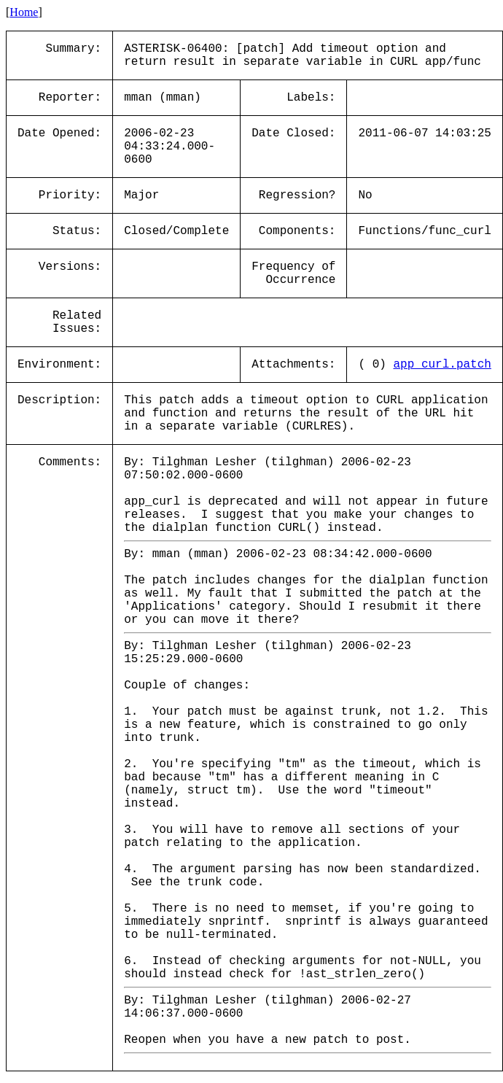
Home (23, 12)
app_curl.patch (442, 364)
